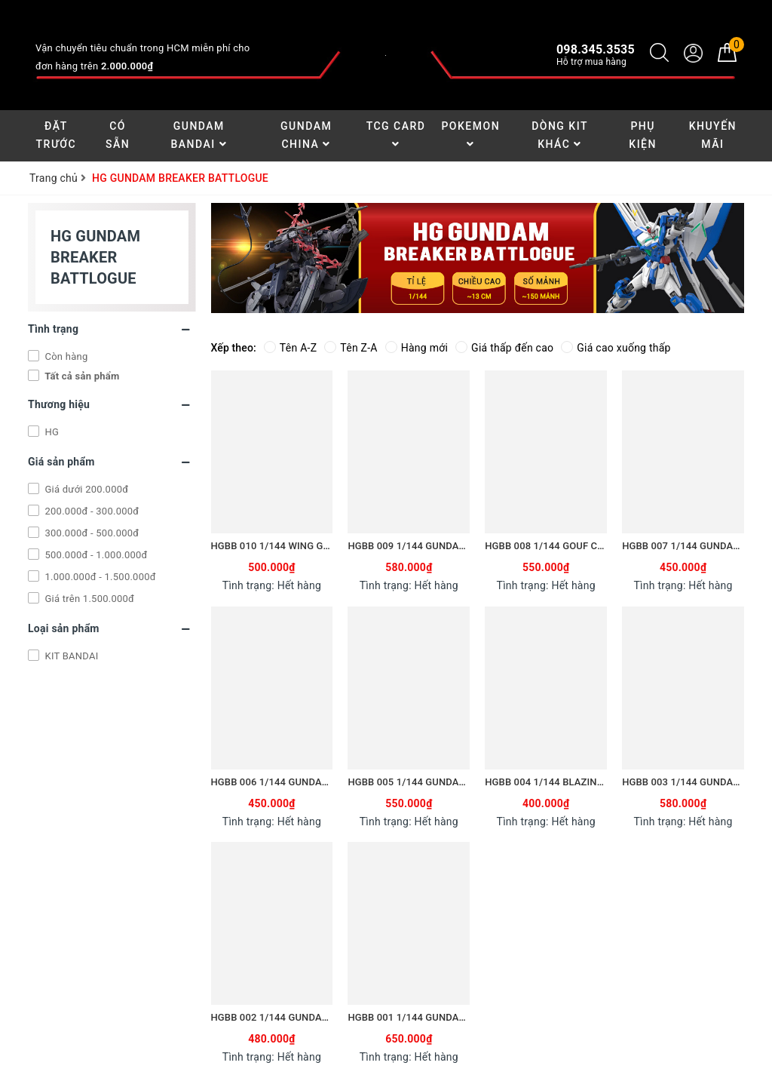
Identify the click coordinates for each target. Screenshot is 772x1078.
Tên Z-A (350, 348)
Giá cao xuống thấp (615, 348)
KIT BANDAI (70, 656)
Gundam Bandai (198, 135)
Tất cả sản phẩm (81, 376)
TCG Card (396, 134)
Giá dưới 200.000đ (85, 489)
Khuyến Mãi (713, 135)
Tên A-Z (290, 348)
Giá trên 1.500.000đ (88, 598)
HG (50, 432)
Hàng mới (416, 348)
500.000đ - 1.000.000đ (95, 554)
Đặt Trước (56, 135)
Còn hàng (64, 356)
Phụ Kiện (643, 135)
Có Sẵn (118, 135)
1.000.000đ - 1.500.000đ (99, 576)
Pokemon (470, 134)
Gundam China (306, 135)
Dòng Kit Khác (560, 135)
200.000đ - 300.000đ (90, 511)
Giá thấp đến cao (504, 348)
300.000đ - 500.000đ (90, 533)
